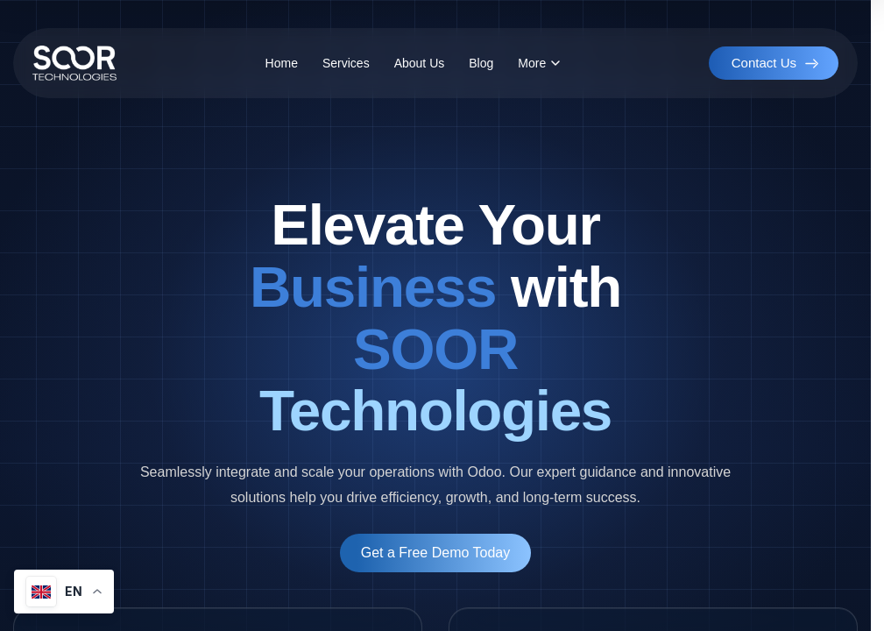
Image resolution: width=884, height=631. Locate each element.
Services (346, 63)
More (539, 63)
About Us (419, 63)
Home (281, 63)
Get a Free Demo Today (435, 552)
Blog (481, 63)
